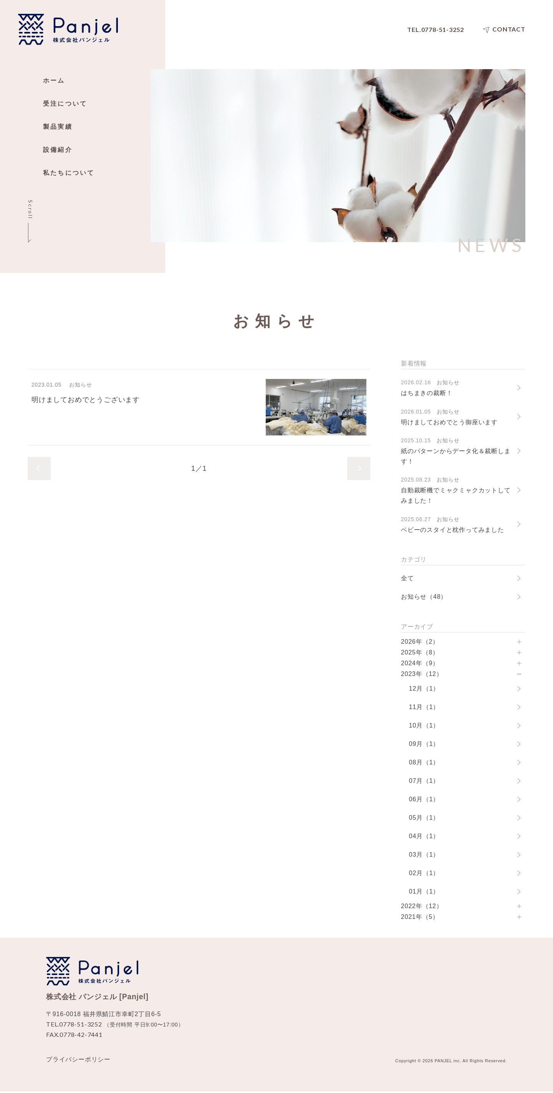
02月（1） (424, 873)
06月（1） (424, 799)
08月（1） (424, 762)
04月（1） (424, 836)
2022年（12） (422, 906)
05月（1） (424, 817)
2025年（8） (420, 652)
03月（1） (424, 854)
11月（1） (424, 707)
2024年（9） (420, 663)
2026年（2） (420, 641)
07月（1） (424, 780)
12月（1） (424, 688)
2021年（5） (420, 917)
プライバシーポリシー (78, 1061)
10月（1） (424, 725)
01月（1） (424, 891)
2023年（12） (422, 674)
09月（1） (424, 744)
